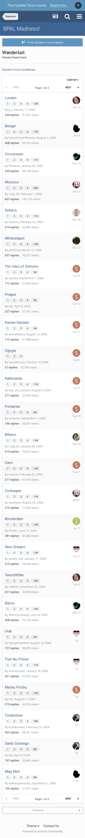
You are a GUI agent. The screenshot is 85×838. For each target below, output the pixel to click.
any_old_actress (19, 390)
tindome (14, 418)
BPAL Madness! (21, 29)
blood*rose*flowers (22, 137)
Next (68, 87)
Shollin (13, 530)
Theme (32, 826)
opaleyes (15, 502)
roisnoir (13, 474)
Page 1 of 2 (42, 87)
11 (35, 159)
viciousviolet (17, 671)
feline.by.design (19, 615)
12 (35, 103)
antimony (14, 250)
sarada (13, 278)
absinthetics (17, 334)
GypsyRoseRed (19, 643)
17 (35, 131)
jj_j (10, 109)
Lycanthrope (17, 362)
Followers (38, 810)
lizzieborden (17, 727)
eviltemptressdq (19, 783)
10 (35, 580)
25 (35, 188)
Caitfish (13, 586)
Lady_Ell (14, 194)
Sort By (73, 80)
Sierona (14, 222)
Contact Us (51, 826)
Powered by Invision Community (43, 831)
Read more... (59, 5)
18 (35, 721)
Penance (14, 166)
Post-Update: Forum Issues (45, 42)
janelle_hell (16, 558)
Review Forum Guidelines (18, 69)
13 (35, 244)
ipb (11, 306)
